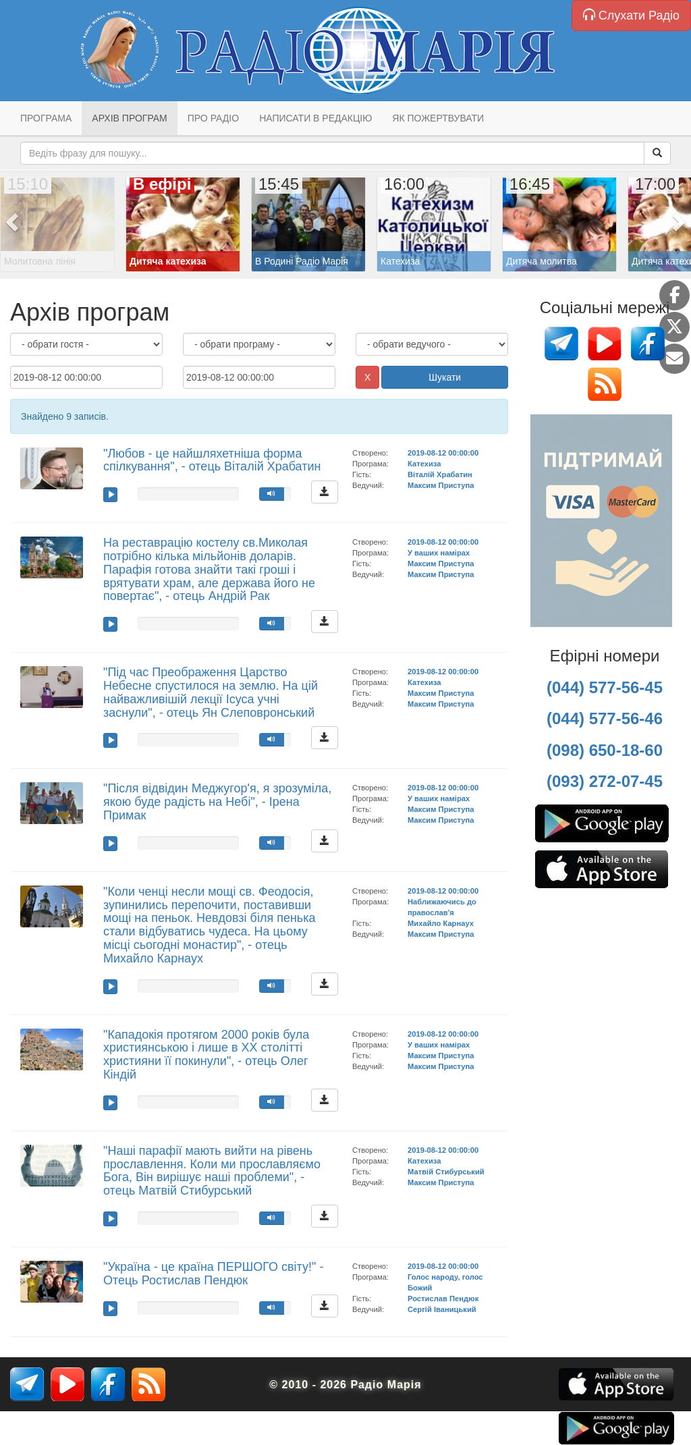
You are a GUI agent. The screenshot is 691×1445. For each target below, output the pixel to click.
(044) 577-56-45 (605, 687)
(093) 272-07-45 (605, 781)
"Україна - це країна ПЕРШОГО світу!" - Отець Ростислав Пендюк (213, 1273)
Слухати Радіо (631, 15)
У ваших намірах (439, 553)
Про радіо (213, 118)
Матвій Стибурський (446, 1172)
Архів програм (129, 118)
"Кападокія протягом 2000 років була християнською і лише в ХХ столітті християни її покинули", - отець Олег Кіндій (206, 1054)
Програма (46, 118)
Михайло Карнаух (441, 923)
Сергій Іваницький (442, 1309)
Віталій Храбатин (440, 474)
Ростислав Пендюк (443, 1298)
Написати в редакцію (315, 118)
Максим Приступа (441, 485)
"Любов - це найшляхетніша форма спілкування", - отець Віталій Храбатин (212, 460)
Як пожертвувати (438, 118)
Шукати (445, 377)
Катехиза (424, 464)
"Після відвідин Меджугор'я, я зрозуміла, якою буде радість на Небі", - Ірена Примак (217, 802)
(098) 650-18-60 (605, 750)
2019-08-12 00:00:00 (443, 453)
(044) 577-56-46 (605, 718)
